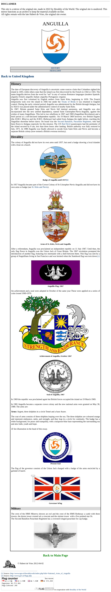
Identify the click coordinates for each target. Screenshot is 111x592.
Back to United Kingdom (17, 76)
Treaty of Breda (68, 102)
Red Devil (66, 124)
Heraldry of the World (78, 590)
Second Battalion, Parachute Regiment (74, 121)
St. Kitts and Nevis (40, 187)
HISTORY (55, 68)
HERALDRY (55, 71)
